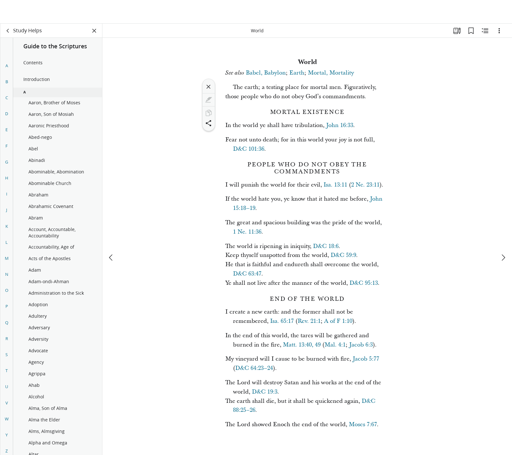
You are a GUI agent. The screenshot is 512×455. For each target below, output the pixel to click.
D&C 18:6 (326, 246)
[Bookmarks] (471, 31)
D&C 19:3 (264, 392)
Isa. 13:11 (335, 185)
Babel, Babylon (266, 73)
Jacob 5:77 (366, 359)
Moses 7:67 (363, 424)
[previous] (111, 234)
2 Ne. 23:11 (365, 185)
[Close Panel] (94, 31)
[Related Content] (485, 31)
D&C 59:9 (343, 255)
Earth (296, 73)
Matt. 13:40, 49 (302, 345)
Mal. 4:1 (335, 345)
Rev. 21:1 (309, 321)
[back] (8, 31)
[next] (503, 234)
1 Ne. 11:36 (247, 232)
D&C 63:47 (247, 274)
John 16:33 (339, 125)
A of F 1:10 (338, 321)
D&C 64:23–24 (254, 368)
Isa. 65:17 (282, 321)
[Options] (499, 31)
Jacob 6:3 (361, 345)
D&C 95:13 (363, 283)
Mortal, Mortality (331, 73)
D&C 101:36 (248, 149)
